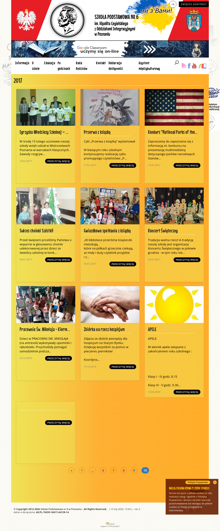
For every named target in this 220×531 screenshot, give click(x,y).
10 (145, 470)
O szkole (36, 66)
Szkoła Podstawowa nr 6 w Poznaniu (61, 509)
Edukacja (49, 63)
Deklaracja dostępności (116, 66)
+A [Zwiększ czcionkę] (172, 4)
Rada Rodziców (81, 66)
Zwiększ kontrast (194, 4)
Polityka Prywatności (198, 482)
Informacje (22, 63)
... (92, 470)
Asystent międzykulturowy (149, 66)
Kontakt (101, 63)
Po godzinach (64, 66)
